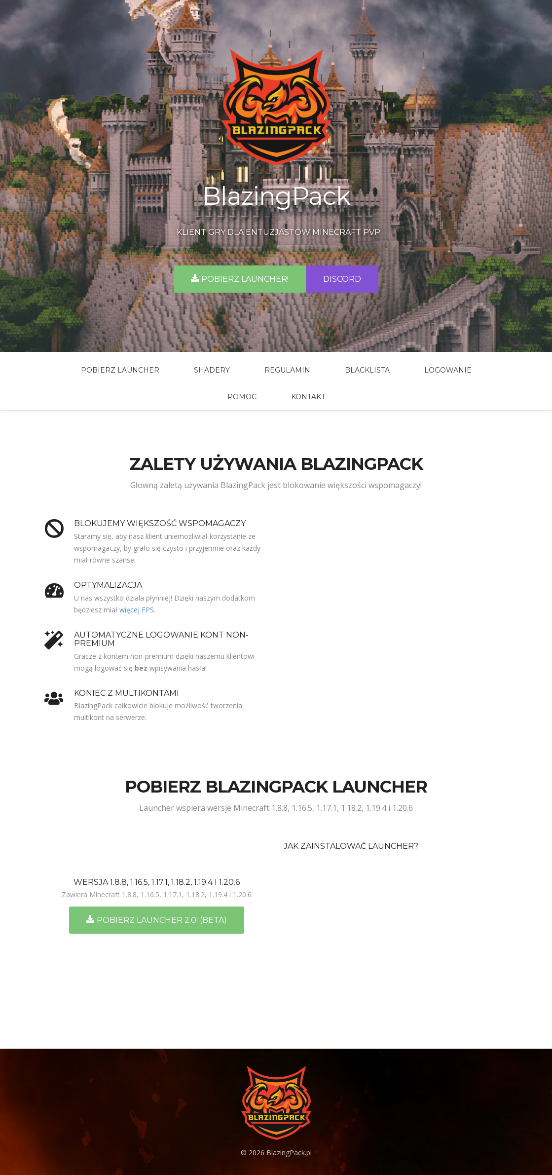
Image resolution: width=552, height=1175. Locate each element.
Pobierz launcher (120, 370)
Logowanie (448, 370)
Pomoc (242, 396)
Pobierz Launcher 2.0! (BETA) (156, 920)
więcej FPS (136, 609)
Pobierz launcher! (240, 279)
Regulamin (287, 370)
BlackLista (367, 370)
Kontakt (308, 396)
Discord (342, 279)
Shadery (212, 370)
